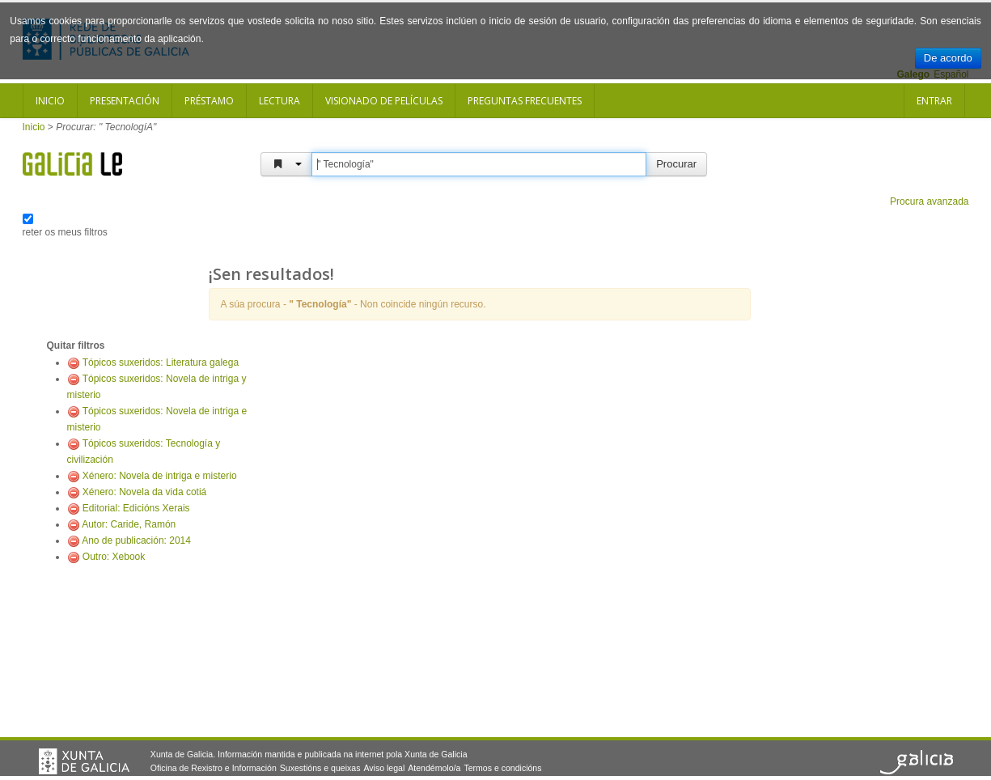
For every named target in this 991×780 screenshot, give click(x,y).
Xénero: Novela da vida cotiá (144, 492)
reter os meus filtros (65, 232)
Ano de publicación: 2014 (136, 540)
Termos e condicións (502, 768)
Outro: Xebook (114, 556)
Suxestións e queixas (320, 768)
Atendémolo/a (434, 768)
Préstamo (209, 101)
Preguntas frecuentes (525, 101)
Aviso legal (383, 768)
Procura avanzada (929, 201)
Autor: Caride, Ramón (129, 524)
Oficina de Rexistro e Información (213, 768)
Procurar (676, 164)
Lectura (279, 101)
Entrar (934, 101)
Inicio (50, 101)
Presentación (124, 101)
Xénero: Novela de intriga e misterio (160, 475)
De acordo (948, 58)
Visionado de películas (384, 101)
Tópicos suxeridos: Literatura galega (161, 362)
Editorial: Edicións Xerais (136, 508)
